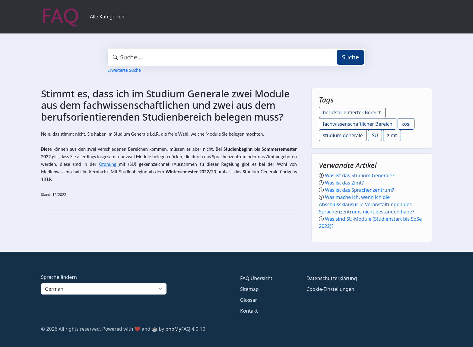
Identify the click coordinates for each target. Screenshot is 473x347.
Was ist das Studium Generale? (359, 175)
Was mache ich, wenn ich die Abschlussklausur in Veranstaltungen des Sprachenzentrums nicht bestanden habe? (366, 204)
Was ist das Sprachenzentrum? (359, 190)
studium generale (343, 135)
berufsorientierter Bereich (352, 112)
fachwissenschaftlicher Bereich (357, 124)
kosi (406, 124)
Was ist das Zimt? (344, 182)
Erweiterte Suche (124, 70)
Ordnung (109, 164)
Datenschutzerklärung (331, 278)
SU (375, 135)
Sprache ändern (59, 277)
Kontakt (249, 311)
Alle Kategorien (107, 16)
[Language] (104, 289)
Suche (350, 57)
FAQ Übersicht (256, 278)
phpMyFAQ (177, 329)
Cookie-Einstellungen (330, 289)
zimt (392, 135)
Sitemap (249, 289)
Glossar (248, 300)
